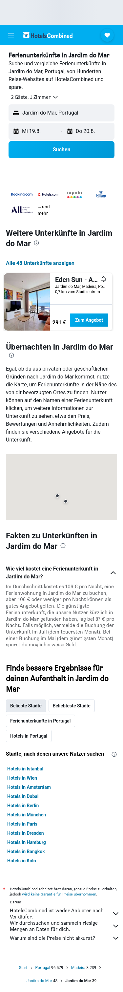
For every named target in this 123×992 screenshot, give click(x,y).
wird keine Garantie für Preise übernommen (59, 894)
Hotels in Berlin (23, 805)
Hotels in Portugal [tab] (28, 736)
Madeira (78, 967)
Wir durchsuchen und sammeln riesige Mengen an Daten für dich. (65, 926)
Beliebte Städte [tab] (26, 705)
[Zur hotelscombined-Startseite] (47, 35)
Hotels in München (26, 814)
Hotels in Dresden (25, 833)
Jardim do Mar (39, 981)
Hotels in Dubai (23, 796)
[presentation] (36, 243)
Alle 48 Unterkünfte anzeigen (40, 263)
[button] (11, 35)
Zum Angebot (89, 320)
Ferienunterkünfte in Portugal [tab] (40, 720)
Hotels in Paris (22, 824)
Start (23, 967)
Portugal (42, 967)
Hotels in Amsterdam (29, 787)
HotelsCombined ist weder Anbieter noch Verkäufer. (65, 913)
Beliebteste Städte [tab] (72, 705)
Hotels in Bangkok (26, 851)
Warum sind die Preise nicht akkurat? (65, 938)
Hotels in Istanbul (25, 768)
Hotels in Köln (21, 860)
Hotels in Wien (22, 778)
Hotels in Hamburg (26, 842)
